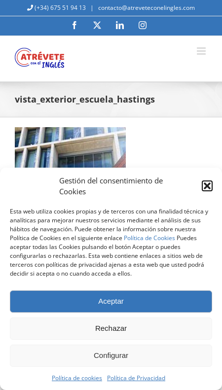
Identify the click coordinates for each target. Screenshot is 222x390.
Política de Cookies (149, 238)
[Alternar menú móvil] (202, 51)
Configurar (111, 355)
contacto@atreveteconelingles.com (146, 7)
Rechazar (111, 328)
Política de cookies (77, 378)
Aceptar (111, 301)
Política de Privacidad (136, 378)
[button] (207, 186)
